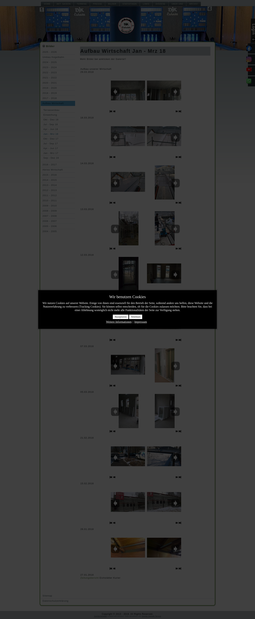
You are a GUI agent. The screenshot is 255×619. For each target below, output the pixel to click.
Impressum (140, 321)
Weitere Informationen (119, 321)
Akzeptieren (121, 317)
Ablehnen (135, 317)
